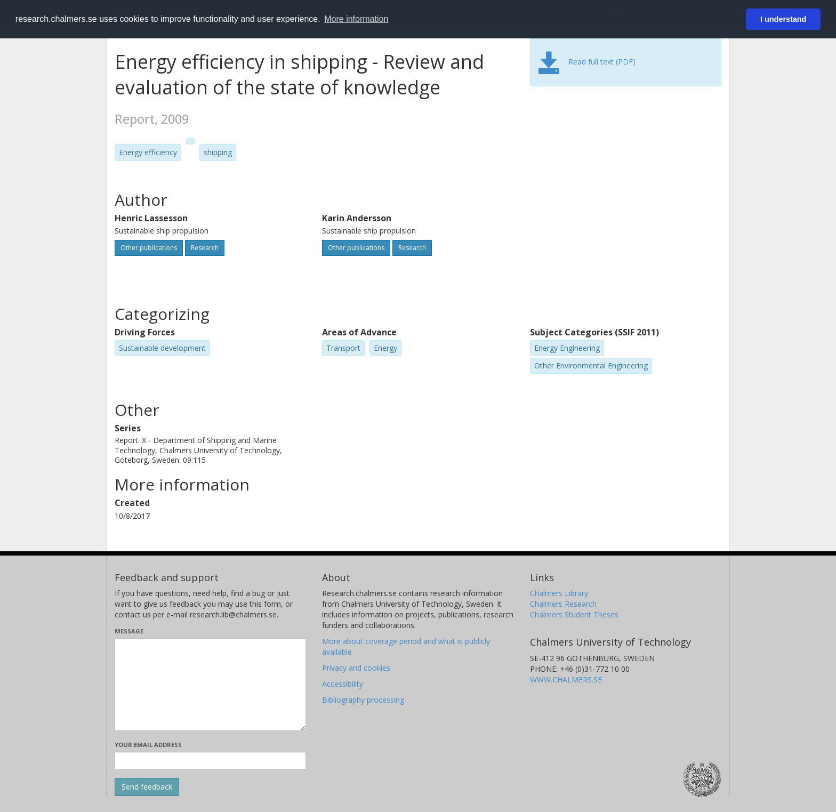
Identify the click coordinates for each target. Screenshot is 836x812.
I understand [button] (783, 19)
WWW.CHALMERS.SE (566, 679)
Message (129, 631)
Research (205, 247)
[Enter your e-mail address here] (210, 761)
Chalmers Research (563, 604)
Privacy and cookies (356, 668)
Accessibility (342, 684)
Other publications (148, 247)
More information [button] (356, 18)
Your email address (148, 745)
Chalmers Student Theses (574, 614)
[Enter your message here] (210, 684)
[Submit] (147, 787)
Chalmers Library (559, 593)
